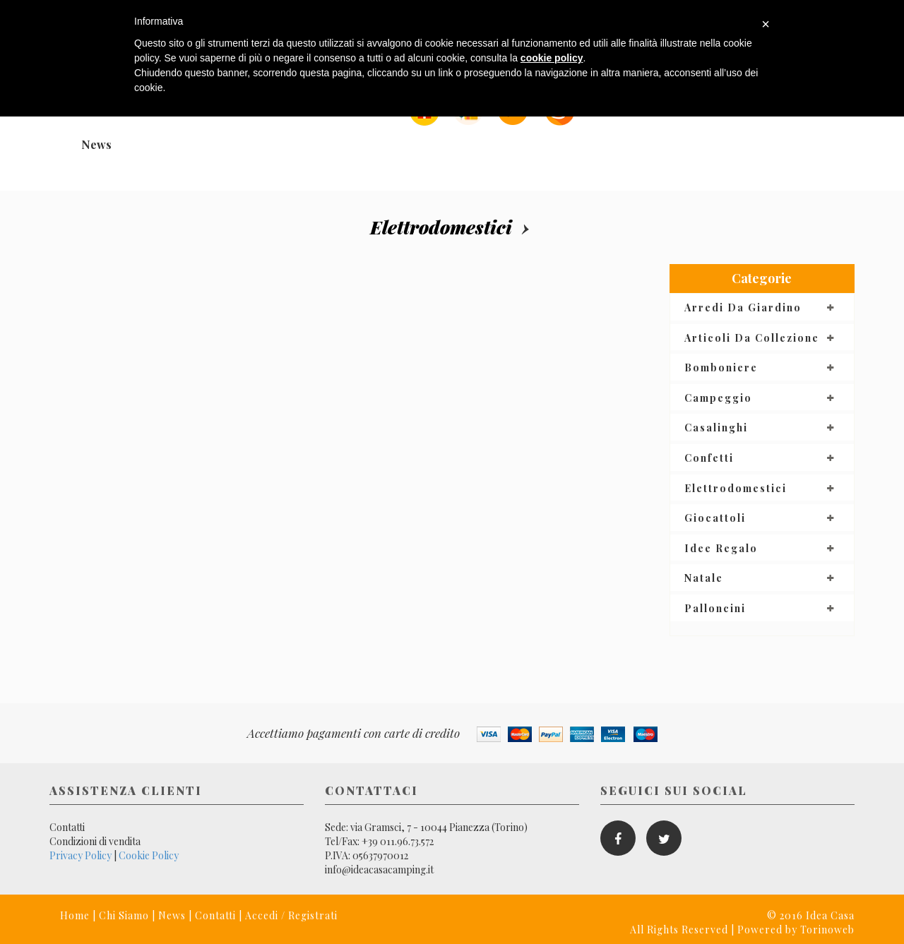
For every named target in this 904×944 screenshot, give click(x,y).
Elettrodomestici (441, 227)
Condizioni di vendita (95, 841)
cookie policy (552, 58)
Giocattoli (715, 518)
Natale (703, 578)
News (96, 144)
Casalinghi (716, 427)
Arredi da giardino (743, 307)
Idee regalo (721, 548)
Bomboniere (721, 367)
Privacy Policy (80, 855)
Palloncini (715, 608)
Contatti (67, 827)
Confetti (709, 458)
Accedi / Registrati (291, 915)
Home (75, 915)
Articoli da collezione (751, 338)
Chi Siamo (124, 915)
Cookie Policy (149, 855)
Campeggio (718, 398)
